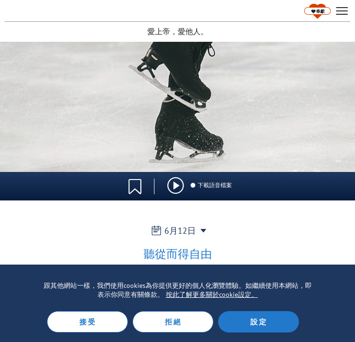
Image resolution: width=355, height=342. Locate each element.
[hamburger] (342, 11)
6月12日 (177, 230)
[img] (175, 185)
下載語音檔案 (211, 185)
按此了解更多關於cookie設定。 (212, 294)
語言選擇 (316, 181)
